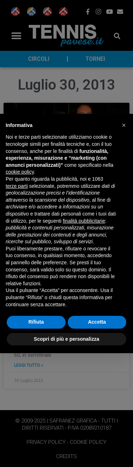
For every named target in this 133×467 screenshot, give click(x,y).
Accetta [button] (97, 322)
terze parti (17, 186)
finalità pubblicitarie (84, 221)
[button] (123, 125)
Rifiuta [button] (36, 322)
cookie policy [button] (20, 172)
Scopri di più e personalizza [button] (66, 339)
